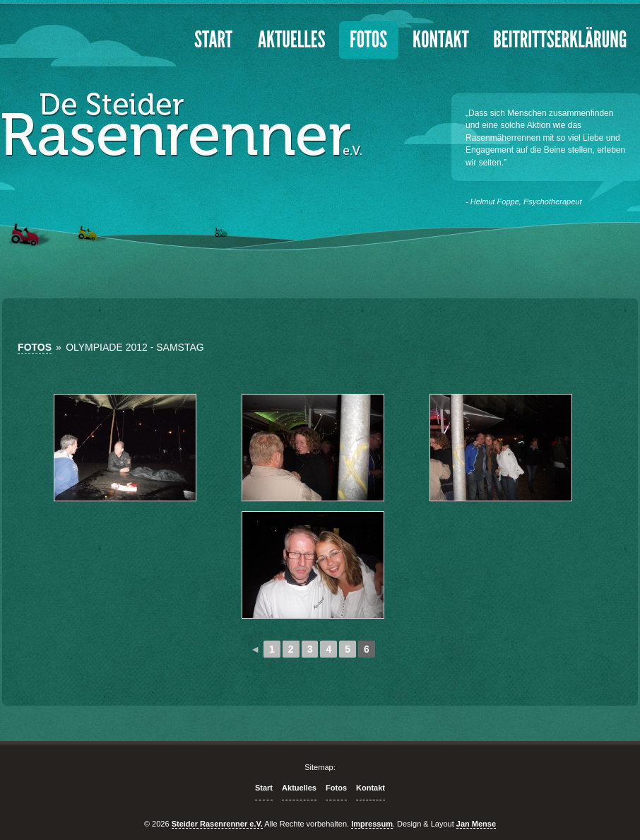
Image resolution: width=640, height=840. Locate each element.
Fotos (35, 347)
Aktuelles (299, 787)
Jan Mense (476, 823)
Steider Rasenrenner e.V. (217, 823)
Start (264, 787)
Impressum (372, 823)
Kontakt (370, 787)
